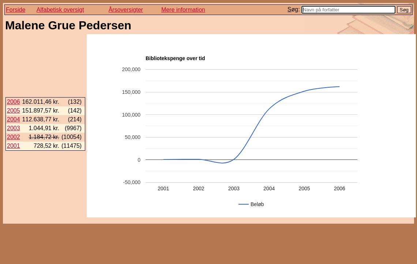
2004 (13, 119)
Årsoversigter (126, 10)
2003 (13, 128)
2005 (13, 110)
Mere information (183, 10)
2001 (13, 146)
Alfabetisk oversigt (60, 10)
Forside (15, 10)
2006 (13, 102)
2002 (13, 137)
